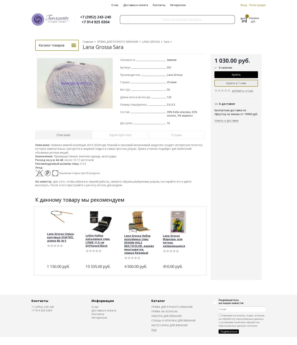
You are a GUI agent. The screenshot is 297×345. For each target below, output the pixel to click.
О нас (115, 5)
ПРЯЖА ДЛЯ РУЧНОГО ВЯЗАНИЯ (171, 307)
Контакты (159, 5)
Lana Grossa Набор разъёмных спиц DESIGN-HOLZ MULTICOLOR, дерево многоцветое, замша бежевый (139, 244)
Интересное (178, 5)
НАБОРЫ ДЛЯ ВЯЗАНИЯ (166, 316)
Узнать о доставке (226, 120)
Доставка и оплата (135, 5)
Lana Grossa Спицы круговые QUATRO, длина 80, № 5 (60, 237)
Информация (102, 301)
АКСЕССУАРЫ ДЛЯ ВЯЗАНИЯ (169, 325)
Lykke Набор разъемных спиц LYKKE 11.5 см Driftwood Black (98, 241)
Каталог (158, 301)
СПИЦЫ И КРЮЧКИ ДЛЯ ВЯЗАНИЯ (173, 320)
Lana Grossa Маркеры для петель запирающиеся (174, 241)
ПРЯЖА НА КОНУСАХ (164, 311)
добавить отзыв (242, 90)
